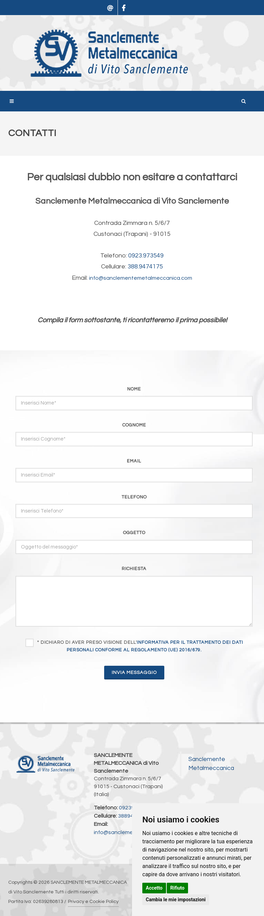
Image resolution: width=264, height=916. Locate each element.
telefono (134, 497)
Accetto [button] (154, 888)
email (134, 461)
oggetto (134, 532)
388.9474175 (145, 266)
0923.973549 (146, 255)
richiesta (134, 568)
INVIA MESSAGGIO (134, 672)
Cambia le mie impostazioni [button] (176, 899)
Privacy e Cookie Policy (93, 901)
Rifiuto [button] (177, 888)
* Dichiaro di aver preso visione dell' (140, 646)
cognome (134, 425)
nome (134, 389)
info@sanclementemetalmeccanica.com (140, 278)
